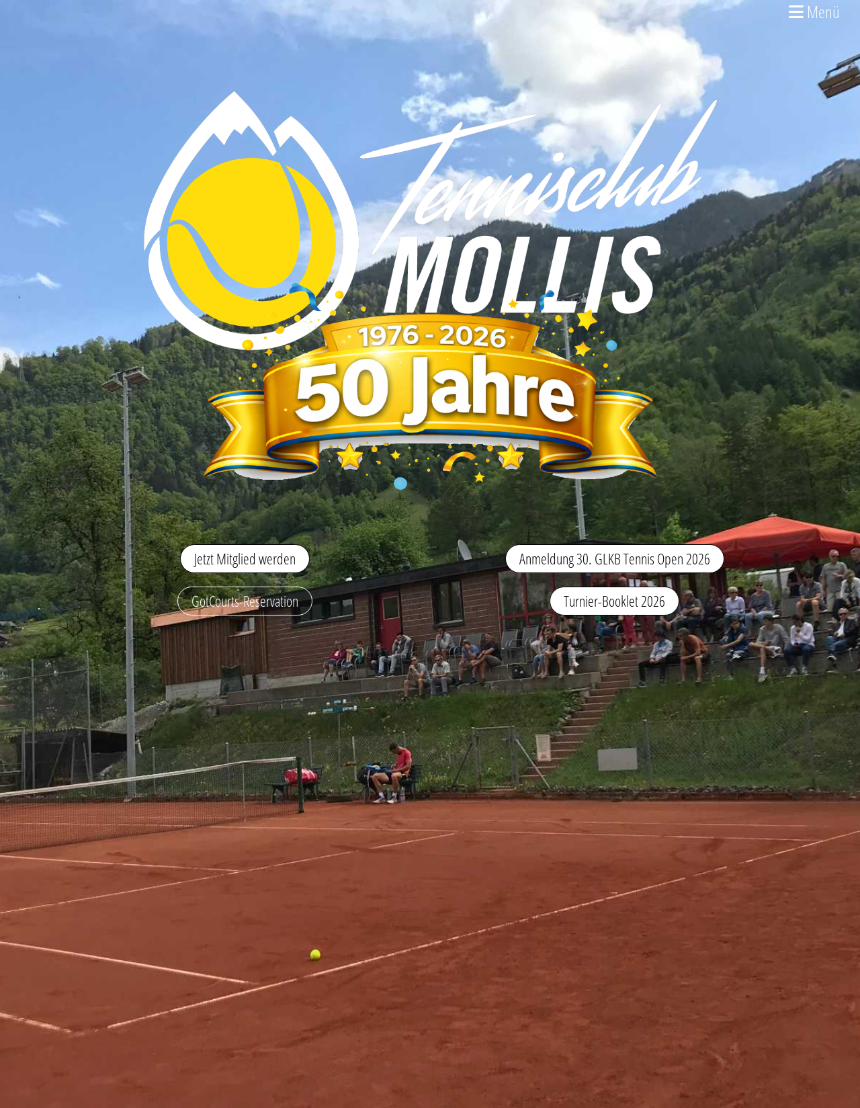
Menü (814, 11)
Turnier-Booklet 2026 (614, 601)
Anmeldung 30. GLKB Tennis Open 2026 (614, 558)
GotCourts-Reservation (244, 601)
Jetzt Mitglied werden (245, 558)
